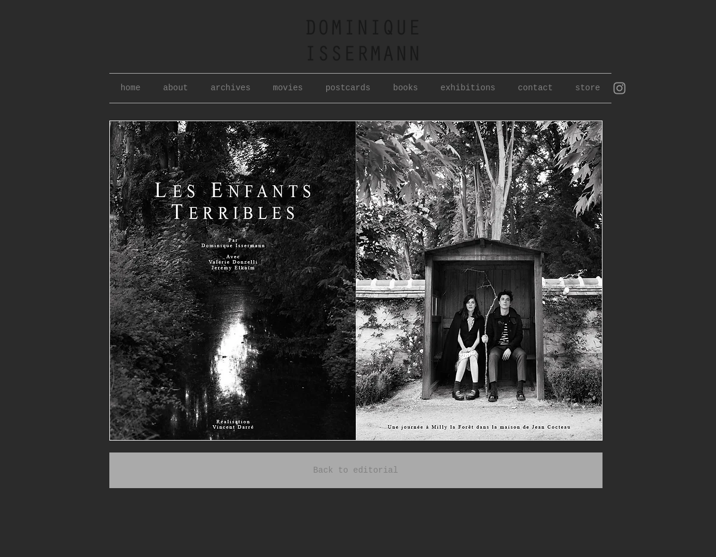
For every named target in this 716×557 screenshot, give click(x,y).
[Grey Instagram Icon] (619, 88)
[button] (231, 88)
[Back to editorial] (356, 470)
